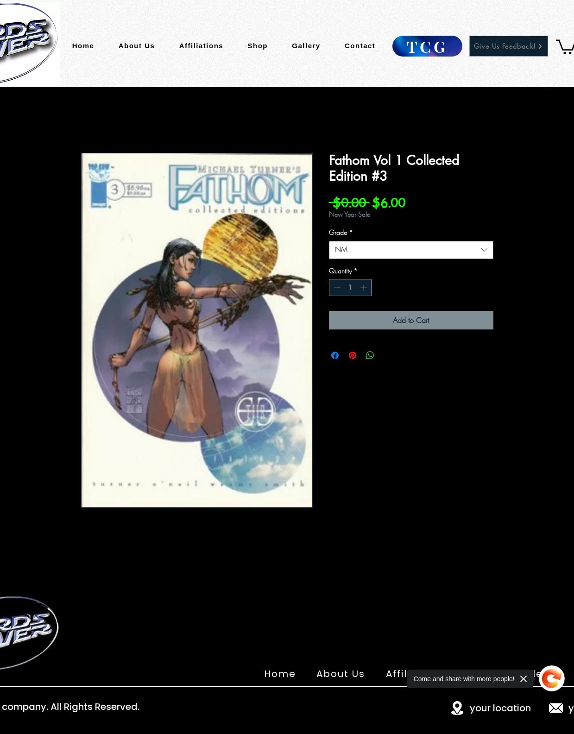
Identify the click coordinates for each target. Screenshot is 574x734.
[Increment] (364, 287)
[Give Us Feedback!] (508, 46)
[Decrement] (336, 287)
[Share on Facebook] (335, 355)
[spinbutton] (350, 287)
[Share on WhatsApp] (370, 355)
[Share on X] (387, 355)
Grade (341, 232)
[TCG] (427, 46)
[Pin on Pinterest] (352, 355)
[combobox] (411, 250)
